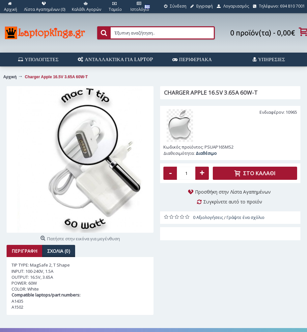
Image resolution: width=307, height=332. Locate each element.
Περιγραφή (24, 251)
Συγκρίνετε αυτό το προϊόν (232, 202)
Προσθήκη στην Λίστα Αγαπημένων (233, 192)
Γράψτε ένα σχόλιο (246, 217)
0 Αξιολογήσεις (208, 217)
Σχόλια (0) (58, 251)
